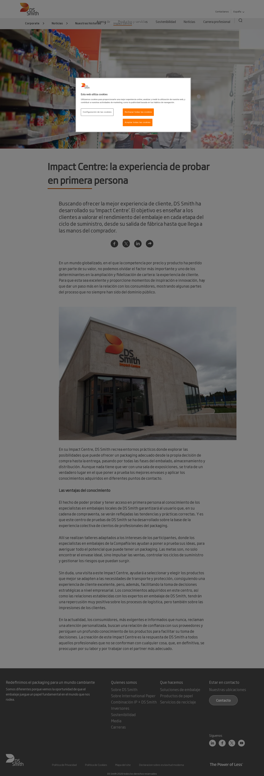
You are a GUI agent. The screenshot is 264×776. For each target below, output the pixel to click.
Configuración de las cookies (97, 112)
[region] (133, 105)
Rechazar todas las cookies (138, 112)
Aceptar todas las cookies (137, 122)
